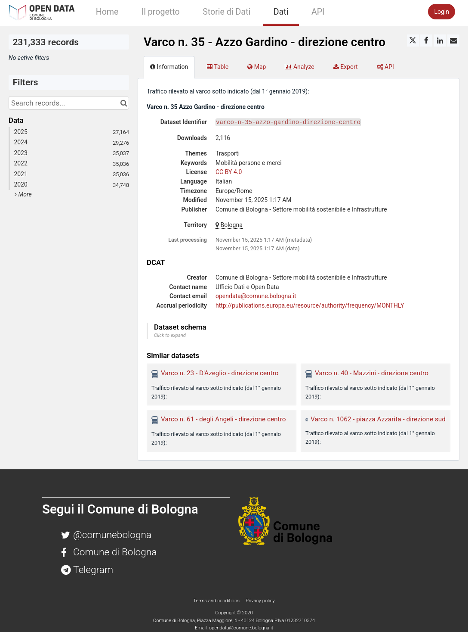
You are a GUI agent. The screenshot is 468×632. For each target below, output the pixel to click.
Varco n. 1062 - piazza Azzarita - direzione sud (378, 419)
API (317, 12)
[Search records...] (69, 103)
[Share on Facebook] (426, 40)
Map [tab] (256, 66)
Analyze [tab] (299, 66)
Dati (281, 12)
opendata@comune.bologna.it (256, 296)
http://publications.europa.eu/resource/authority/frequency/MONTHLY (310, 305)
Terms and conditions (216, 601)
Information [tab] (169, 66)
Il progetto (161, 12)
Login (441, 11)
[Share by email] (453, 40)
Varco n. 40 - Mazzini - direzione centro (371, 373)
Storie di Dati (226, 12)
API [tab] (385, 66)
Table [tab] (217, 66)
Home (107, 12)
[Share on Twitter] (413, 40)
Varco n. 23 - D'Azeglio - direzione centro (219, 373)
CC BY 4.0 (229, 171)
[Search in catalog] (123, 103)
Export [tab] (345, 66)
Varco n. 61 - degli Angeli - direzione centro (223, 419)
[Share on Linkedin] (440, 40)
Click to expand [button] (170, 335)
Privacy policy (260, 601)
